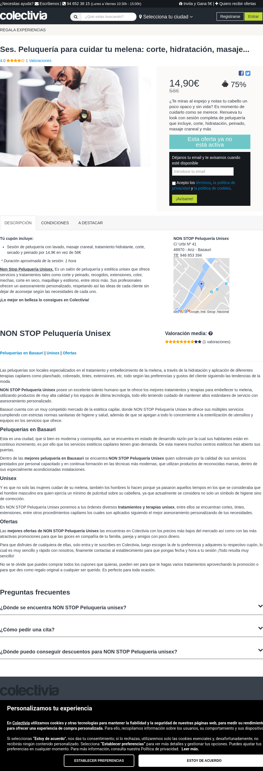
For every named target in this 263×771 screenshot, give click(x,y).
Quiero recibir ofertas (235, 3)
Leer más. (190, 749)
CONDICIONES (55, 223)
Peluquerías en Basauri (21, 353)
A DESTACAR (90, 223)
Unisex (53, 353)
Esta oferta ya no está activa (210, 142)
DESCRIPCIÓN (18, 223)
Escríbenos (47, 3)
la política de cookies (212, 188)
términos (203, 182)
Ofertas (69, 353)
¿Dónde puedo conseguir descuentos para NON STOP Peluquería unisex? (131, 651)
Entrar (253, 16)
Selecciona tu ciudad (166, 17)
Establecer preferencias (99, 761)
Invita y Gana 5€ (195, 3)
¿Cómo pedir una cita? (131, 629)
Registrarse (230, 16)
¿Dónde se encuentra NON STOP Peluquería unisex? (131, 606)
